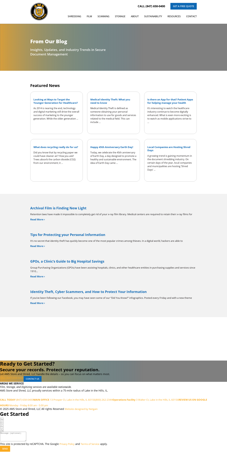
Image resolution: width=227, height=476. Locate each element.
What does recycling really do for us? (55, 155)
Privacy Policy (68, 467)
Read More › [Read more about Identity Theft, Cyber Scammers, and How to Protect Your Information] (38, 323)
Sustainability (153, 16)
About (135, 16)
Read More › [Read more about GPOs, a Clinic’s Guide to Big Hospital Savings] (38, 292)
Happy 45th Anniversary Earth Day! (110, 155)
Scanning (103, 16)
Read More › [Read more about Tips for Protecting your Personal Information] (38, 260)
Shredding (74, 16)
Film (89, 16)
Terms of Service (92, 467)
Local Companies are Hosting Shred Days (167, 155)
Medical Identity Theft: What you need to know (112, 102)
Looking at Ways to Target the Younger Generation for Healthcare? (53, 104)
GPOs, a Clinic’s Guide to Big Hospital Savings (73, 276)
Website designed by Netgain (82, 430)
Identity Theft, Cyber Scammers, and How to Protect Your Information (98, 307)
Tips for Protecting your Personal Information (74, 248)
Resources (174, 16)
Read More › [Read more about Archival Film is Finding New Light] (38, 233)
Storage (120, 16)
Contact (191, 16)
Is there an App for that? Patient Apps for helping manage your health (169, 104)
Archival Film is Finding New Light (63, 217)
